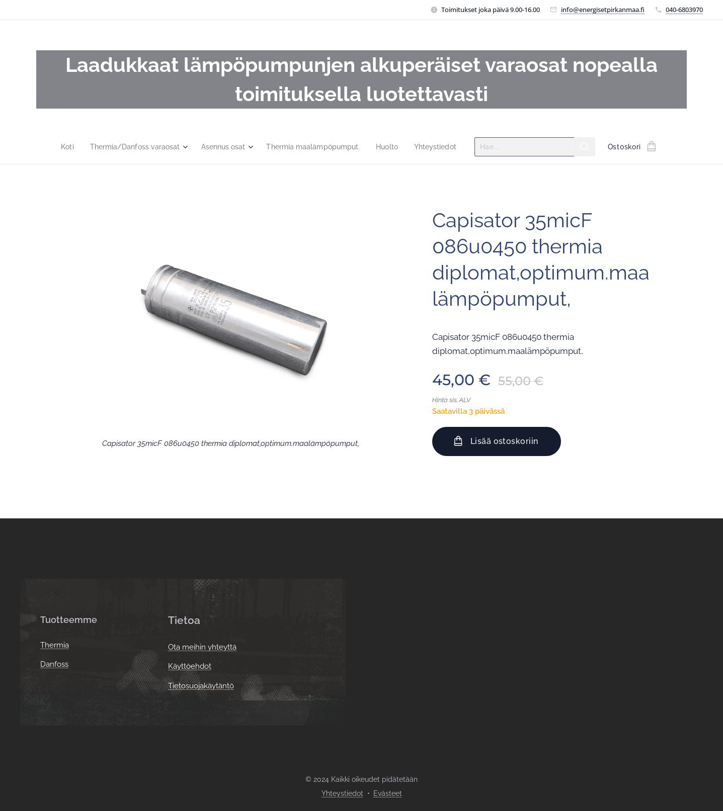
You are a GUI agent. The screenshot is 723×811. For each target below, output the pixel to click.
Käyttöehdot (189, 666)
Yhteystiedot (342, 793)
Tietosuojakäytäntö (201, 685)
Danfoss (54, 664)
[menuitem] (59, 146)
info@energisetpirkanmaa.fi (603, 9)
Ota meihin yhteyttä (202, 647)
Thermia (54, 645)
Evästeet (387, 793)
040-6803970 (684, 9)
